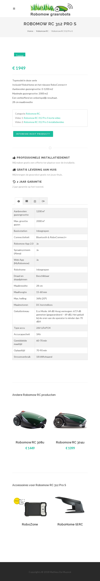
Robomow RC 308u (30, 442)
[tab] (19, 200)
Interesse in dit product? (33, 134)
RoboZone (30, 524)
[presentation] (19, 201)
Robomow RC (42, 31)
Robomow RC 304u (70, 442)
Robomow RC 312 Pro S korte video (42, 118)
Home (30, 31)
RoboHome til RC (70, 524)
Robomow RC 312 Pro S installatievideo (44, 122)
